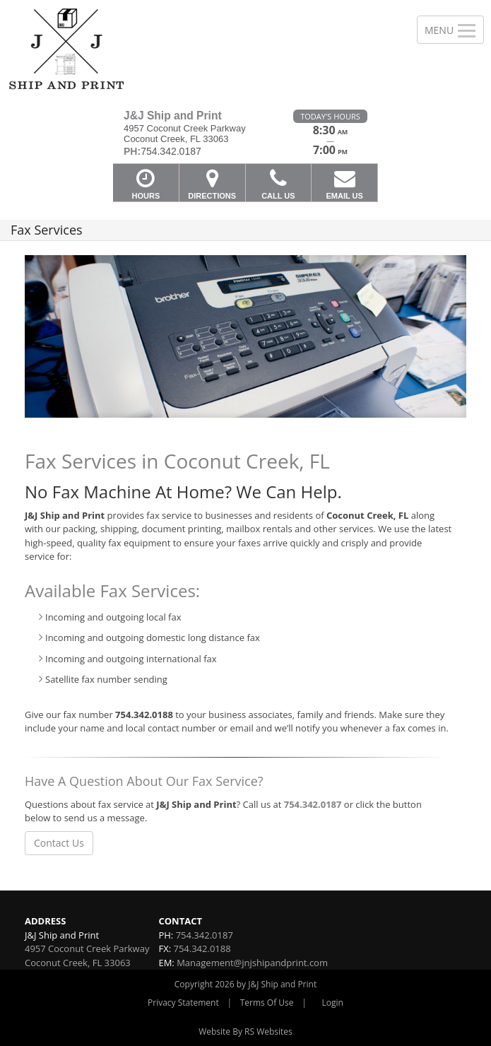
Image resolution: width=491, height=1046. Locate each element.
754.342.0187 (313, 804)
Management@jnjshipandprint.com (252, 962)
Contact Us (59, 843)
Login (332, 1003)
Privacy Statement (183, 1003)
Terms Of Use (267, 1003)
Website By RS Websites (245, 1032)
